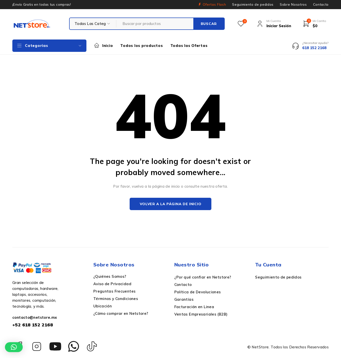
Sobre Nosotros (293, 4)
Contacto (321, 4)
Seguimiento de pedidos (253, 4)
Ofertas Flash (214, 4)
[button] (14, 347)
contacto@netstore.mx (34, 317)
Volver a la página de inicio (170, 204)
